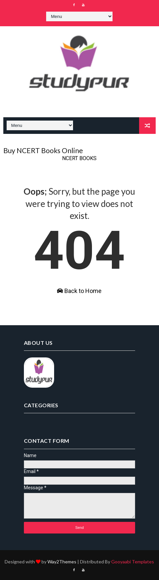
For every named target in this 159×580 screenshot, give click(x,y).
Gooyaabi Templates (132, 561)
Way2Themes (61, 561)
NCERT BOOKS (79, 158)
